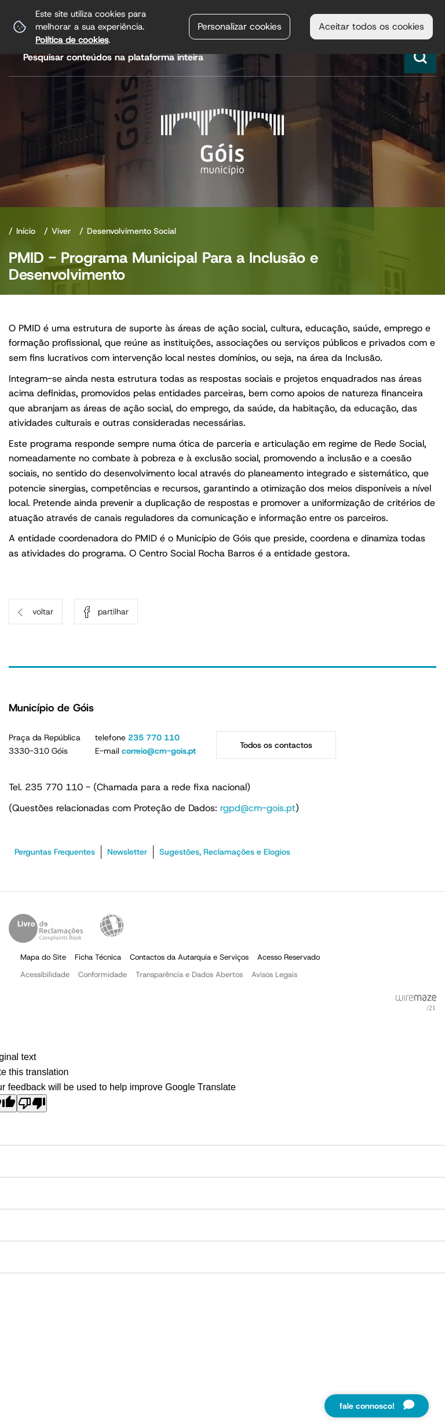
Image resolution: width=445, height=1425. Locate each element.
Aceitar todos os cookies (371, 26)
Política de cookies (71, 40)
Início (25, 231)
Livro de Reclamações (46, 928)
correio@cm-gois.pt (159, 751)
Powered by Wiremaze (416, 1003)
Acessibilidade (111, 925)
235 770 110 (154, 737)
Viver (61, 231)
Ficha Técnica (98, 957)
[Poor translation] (32, 1103)
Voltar (42, 611)
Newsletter (127, 852)
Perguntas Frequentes (54, 852)
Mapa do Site (43, 957)
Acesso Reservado (288, 957)
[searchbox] (224, 57)
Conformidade (102, 974)
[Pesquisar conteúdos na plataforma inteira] (420, 57)
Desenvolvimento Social (131, 231)
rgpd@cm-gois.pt (258, 808)
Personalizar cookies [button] (240, 26)
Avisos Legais (274, 974)
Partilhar (113, 611)
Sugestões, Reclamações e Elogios (224, 852)
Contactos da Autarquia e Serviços (189, 957)
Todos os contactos (276, 745)
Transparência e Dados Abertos (189, 974)
